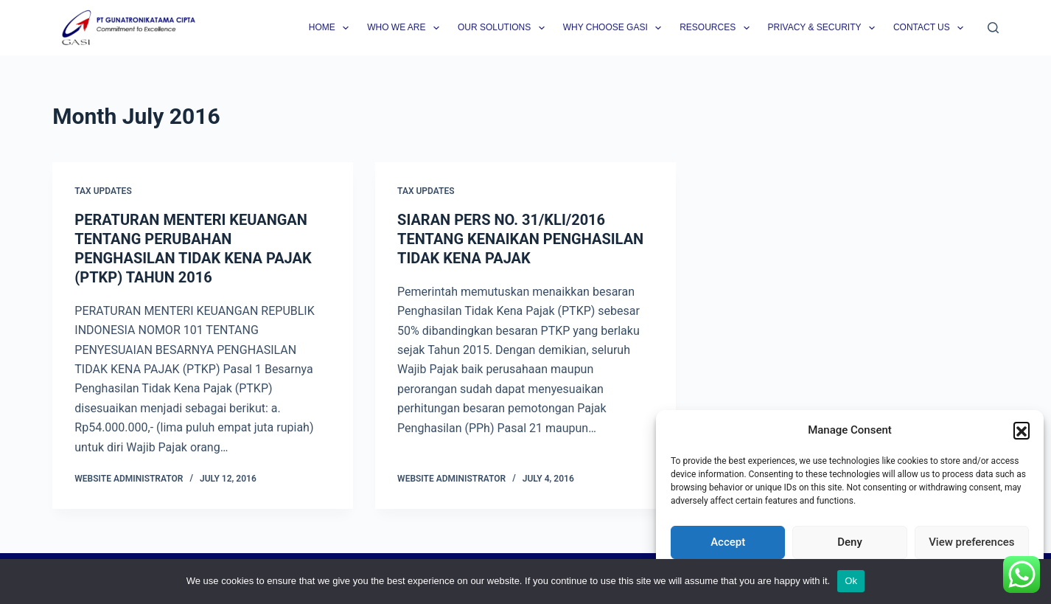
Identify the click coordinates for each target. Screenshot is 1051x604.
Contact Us (931, 28)
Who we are (406, 28)
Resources (717, 28)
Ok (851, 580)
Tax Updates (102, 191)
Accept (727, 542)
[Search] (993, 27)
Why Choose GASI (615, 28)
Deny (849, 542)
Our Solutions (504, 28)
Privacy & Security (824, 28)
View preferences (971, 542)
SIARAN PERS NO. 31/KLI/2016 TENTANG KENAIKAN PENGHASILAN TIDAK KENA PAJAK (520, 239)
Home (332, 28)
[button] (1021, 430)
